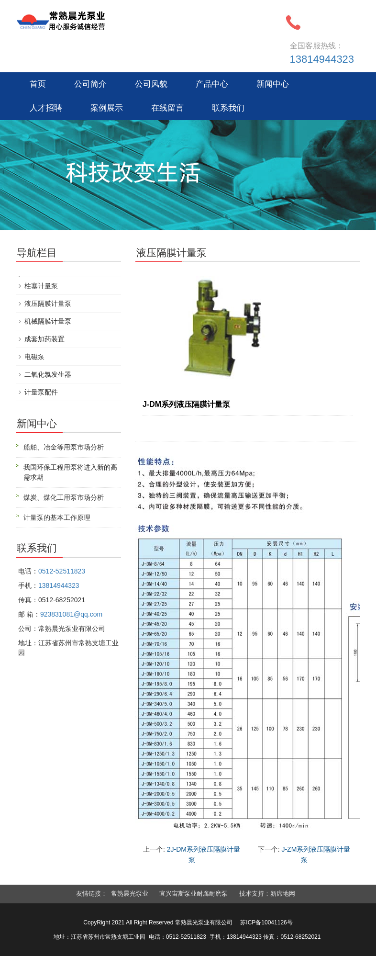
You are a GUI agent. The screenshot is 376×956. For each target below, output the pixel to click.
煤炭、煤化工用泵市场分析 (63, 497)
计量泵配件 (41, 392)
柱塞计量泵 (41, 286)
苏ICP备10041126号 (266, 922)
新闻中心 (272, 84)
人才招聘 (46, 107)
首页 (38, 84)
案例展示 (106, 107)
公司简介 (90, 84)
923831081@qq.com (71, 614)
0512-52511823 (61, 571)
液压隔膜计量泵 (47, 303)
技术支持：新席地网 (267, 893)
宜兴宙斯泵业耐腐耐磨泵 (193, 893)
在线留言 (167, 107)
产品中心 (212, 84)
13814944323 (322, 59)
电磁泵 (34, 356)
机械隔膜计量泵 (47, 321)
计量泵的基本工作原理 (56, 517)
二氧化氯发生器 (47, 374)
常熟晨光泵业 (129, 893)
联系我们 (228, 107)
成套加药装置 (44, 339)
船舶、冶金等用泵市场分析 (63, 447)
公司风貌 (151, 84)
